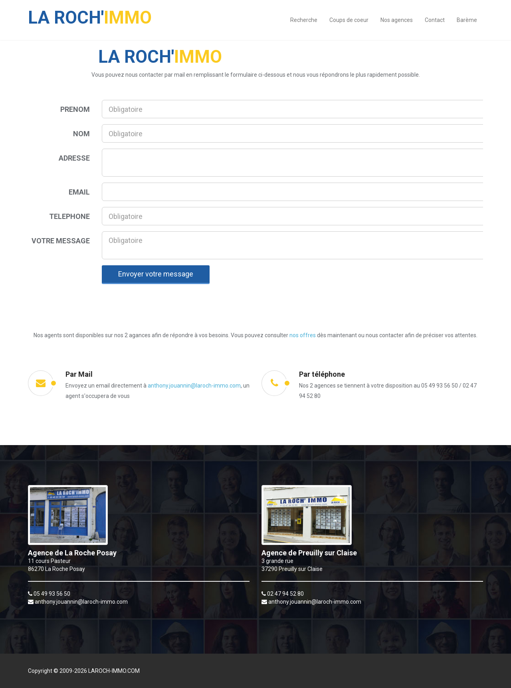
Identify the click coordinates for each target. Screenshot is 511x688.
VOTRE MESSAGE (61, 241)
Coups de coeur (348, 20)
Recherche (303, 20)
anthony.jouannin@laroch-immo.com (194, 385)
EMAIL (79, 192)
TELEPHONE (69, 216)
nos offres (302, 335)
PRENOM (75, 109)
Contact (435, 20)
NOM (81, 133)
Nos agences (396, 20)
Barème (467, 20)
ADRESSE (74, 158)
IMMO (90, 13)
